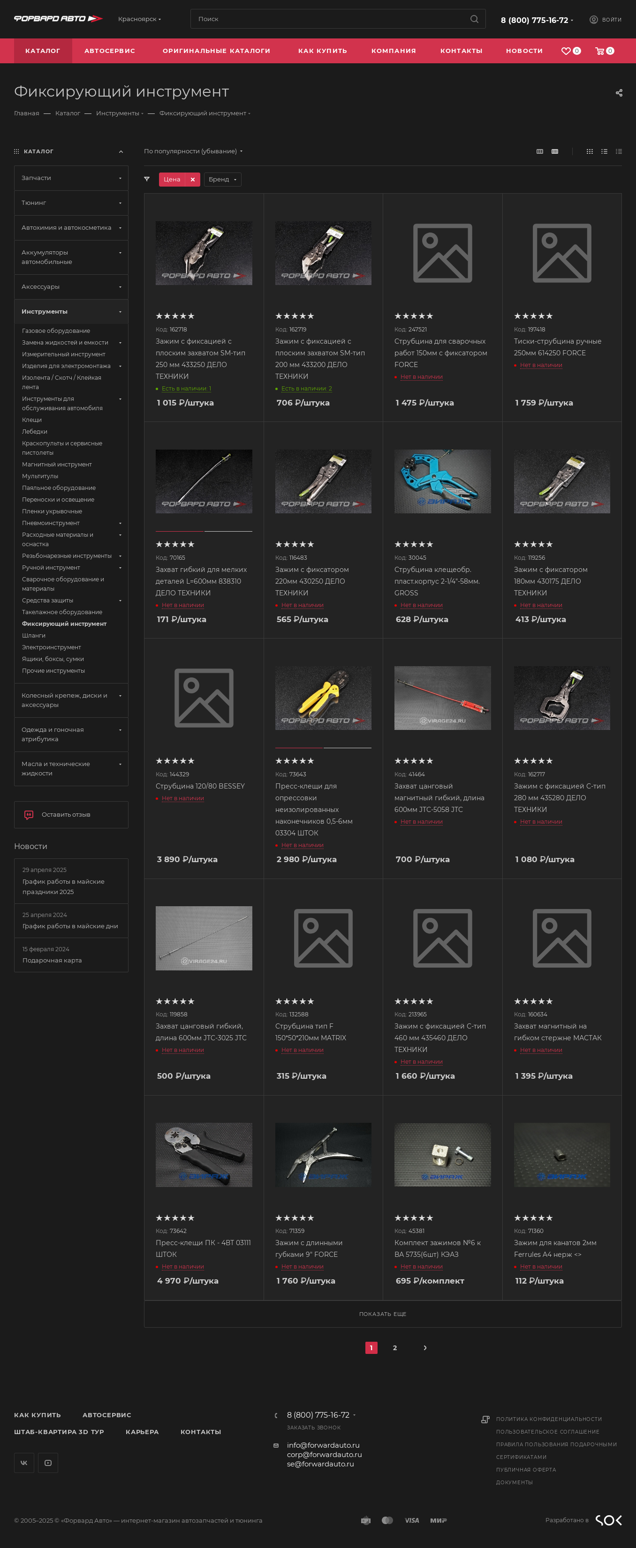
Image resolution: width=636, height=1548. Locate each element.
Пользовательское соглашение (548, 1432)
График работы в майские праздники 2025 (64, 886)
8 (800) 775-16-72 (534, 20)
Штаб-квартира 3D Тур (59, 1431)
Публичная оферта (526, 1470)
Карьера (142, 1431)
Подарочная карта (52, 960)
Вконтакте (24, 1463)
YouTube (48, 1463)
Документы (514, 1483)
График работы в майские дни (70, 926)
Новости (30, 846)
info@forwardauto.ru (323, 1445)
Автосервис (107, 1415)
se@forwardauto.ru (320, 1463)
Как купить (37, 1415)
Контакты (201, 1431)
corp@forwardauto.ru (324, 1454)
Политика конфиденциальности (549, 1419)
